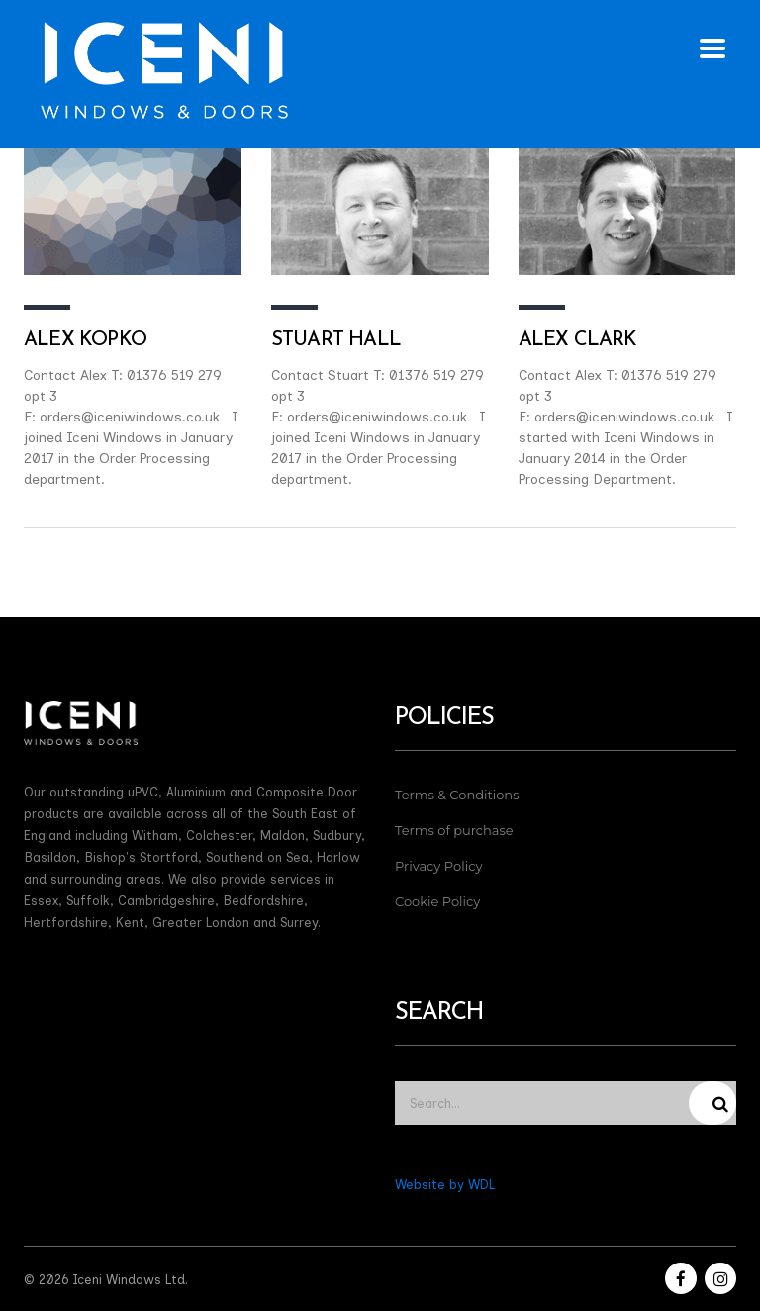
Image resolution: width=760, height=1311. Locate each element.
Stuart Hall (336, 340)
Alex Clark (578, 340)
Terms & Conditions (457, 794)
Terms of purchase (454, 830)
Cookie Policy (437, 901)
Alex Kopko (85, 340)
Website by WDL (445, 1184)
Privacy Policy (438, 866)
